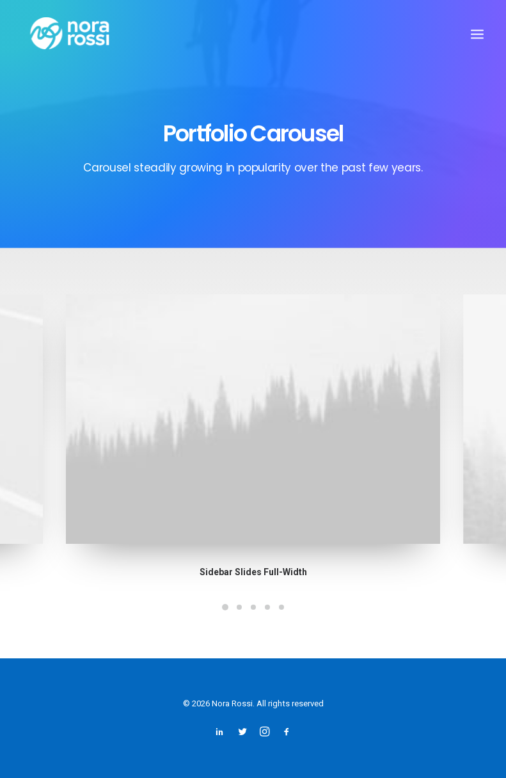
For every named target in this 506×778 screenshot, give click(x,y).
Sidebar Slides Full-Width (253, 569)
